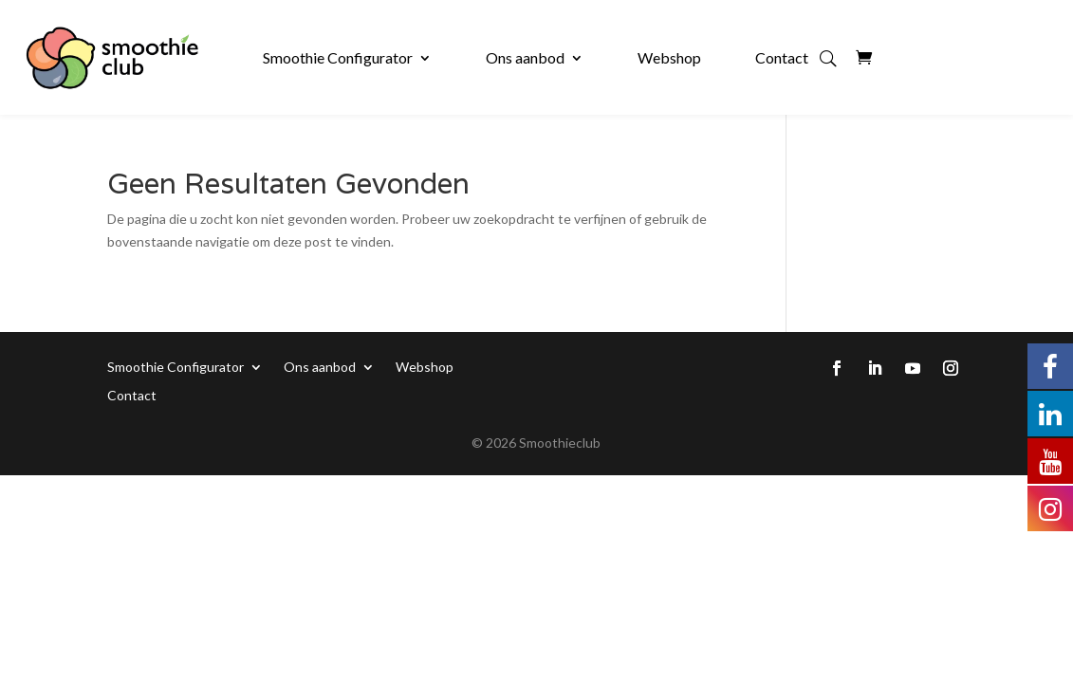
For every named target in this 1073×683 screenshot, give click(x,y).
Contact (781, 57)
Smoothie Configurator (338, 57)
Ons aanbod (525, 57)
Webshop (669, 57)
